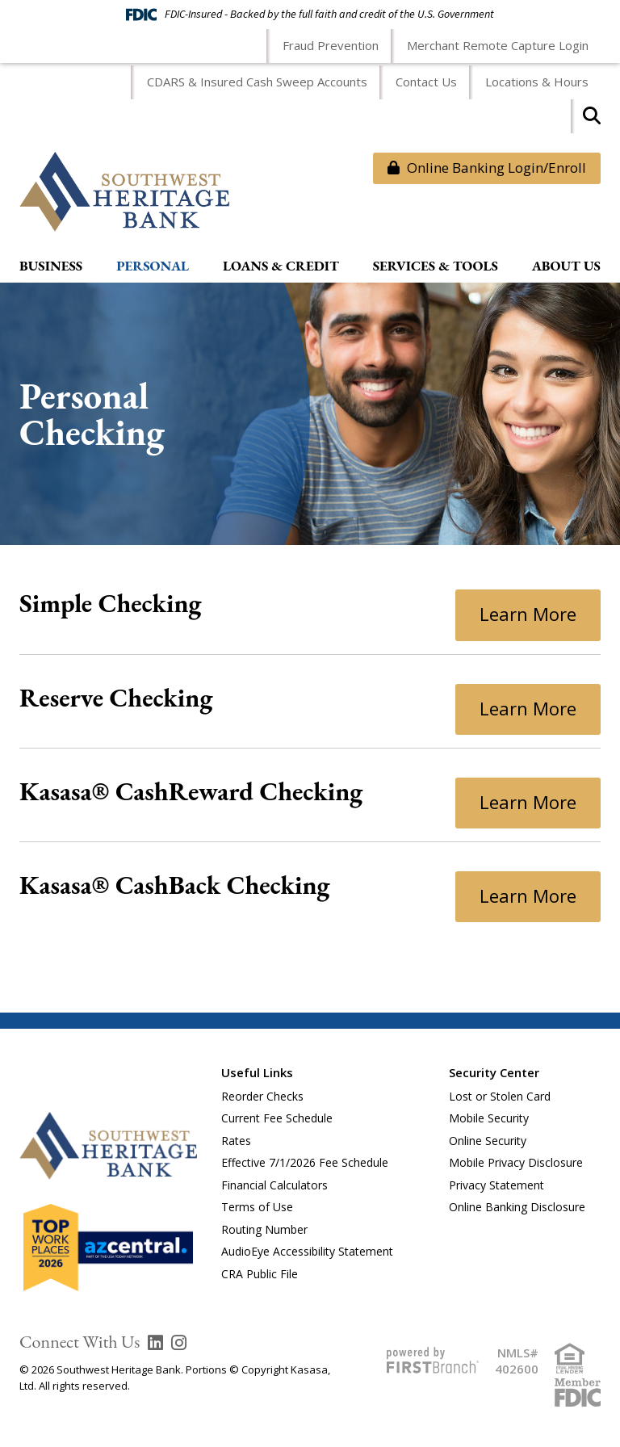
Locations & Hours (537, 81)
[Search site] (592, 121)
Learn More (528, 614)
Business (50, 266)
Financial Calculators (274, 1185)
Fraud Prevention (331, 45)
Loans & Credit (281, 266)
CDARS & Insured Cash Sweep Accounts (257, 81)
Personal (152, 266)
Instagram (178, 1343)
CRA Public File (259, 1273)
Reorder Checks (262, 1096)
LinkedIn (155, 1343)
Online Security (487, 1140)
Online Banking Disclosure (517, 1206)
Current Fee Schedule (277, 1118)
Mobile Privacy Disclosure (516, 1162)
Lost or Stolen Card (500, 1096)
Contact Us (426, 81)
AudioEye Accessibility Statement (307, 1251)
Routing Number (264, 1229)
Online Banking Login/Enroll (487, 167)
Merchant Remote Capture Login (498, 45)
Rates (236, 1140)
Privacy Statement (496, 1185)
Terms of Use (257, 1206)
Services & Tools (435, 266)
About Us (566, 266)
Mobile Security (489, 1118)
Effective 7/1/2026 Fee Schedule (304, 1162)
